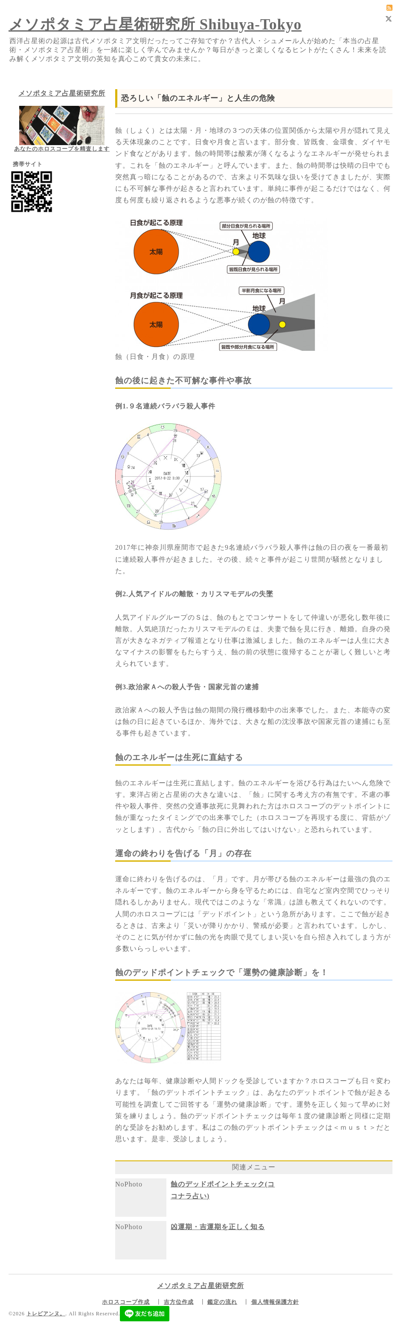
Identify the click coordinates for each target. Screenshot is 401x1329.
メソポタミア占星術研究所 (61, 93)
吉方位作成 (179, 1302)
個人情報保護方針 (275, 1302)
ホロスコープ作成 (126, 1302)
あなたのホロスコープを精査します (62, 149)
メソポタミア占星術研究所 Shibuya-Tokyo (155, 24)
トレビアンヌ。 (45, 1314)
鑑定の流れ (222, 1302)
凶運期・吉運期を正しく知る (218, 1226)
